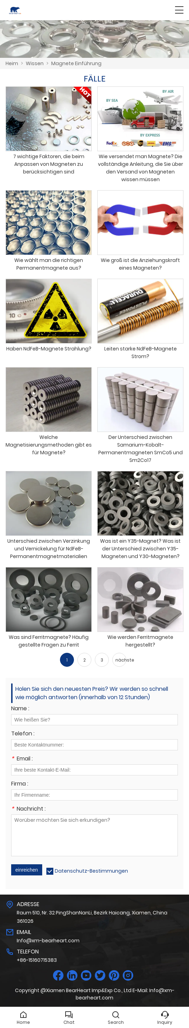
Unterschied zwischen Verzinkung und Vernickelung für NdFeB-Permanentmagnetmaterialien (48, 549)
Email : (22, 759)
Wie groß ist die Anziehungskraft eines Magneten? (140, 264)
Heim (12, 63)
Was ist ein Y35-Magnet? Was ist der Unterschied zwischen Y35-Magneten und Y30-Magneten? (140, 549)
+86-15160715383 (37, 960)
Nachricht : (28, 809)
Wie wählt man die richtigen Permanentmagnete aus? (48, 264)
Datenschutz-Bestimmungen (91, 870)
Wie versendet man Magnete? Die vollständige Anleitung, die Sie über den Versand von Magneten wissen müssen (140, 168)
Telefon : (23, 734)
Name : (20, 709)
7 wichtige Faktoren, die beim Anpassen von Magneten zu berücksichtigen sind (48, 164)
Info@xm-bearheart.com (48, 940)
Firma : (19, 784)
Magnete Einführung (76, 63)
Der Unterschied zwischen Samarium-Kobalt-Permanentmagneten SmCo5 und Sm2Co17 (140, 449)
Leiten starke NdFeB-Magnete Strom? (140, 352)
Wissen (35, 63)
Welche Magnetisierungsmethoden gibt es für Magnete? (49, 445)
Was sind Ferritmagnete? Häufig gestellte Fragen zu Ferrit (49, 641)
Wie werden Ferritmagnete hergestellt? (140, 641)
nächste (120, 660)
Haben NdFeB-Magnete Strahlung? (48, 348)
